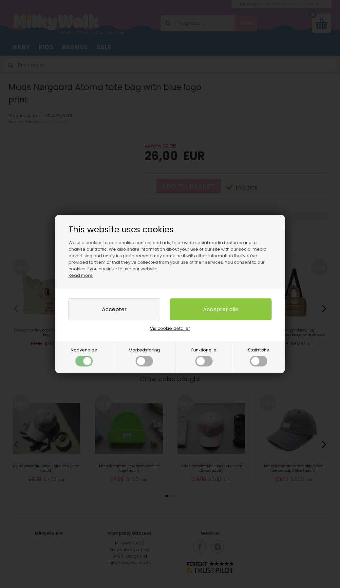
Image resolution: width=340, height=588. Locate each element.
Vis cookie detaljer (170, 328)
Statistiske (258, 356)
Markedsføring (144, 356)
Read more (80, 275)
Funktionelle (204, 356)
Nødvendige (84, 356)
